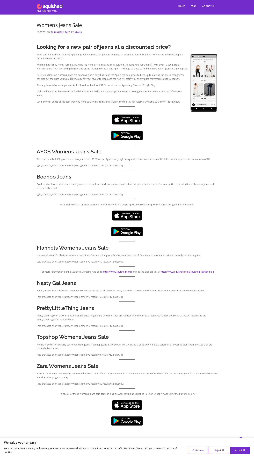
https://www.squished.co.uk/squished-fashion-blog (187, 271)
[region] (127, 447)
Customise (198, 450)
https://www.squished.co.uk (117, 271)
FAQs (194, 6)
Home (181, 6)
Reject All (219, 450)
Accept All (240, 450)
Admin (78, 32)
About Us (208, 6)
